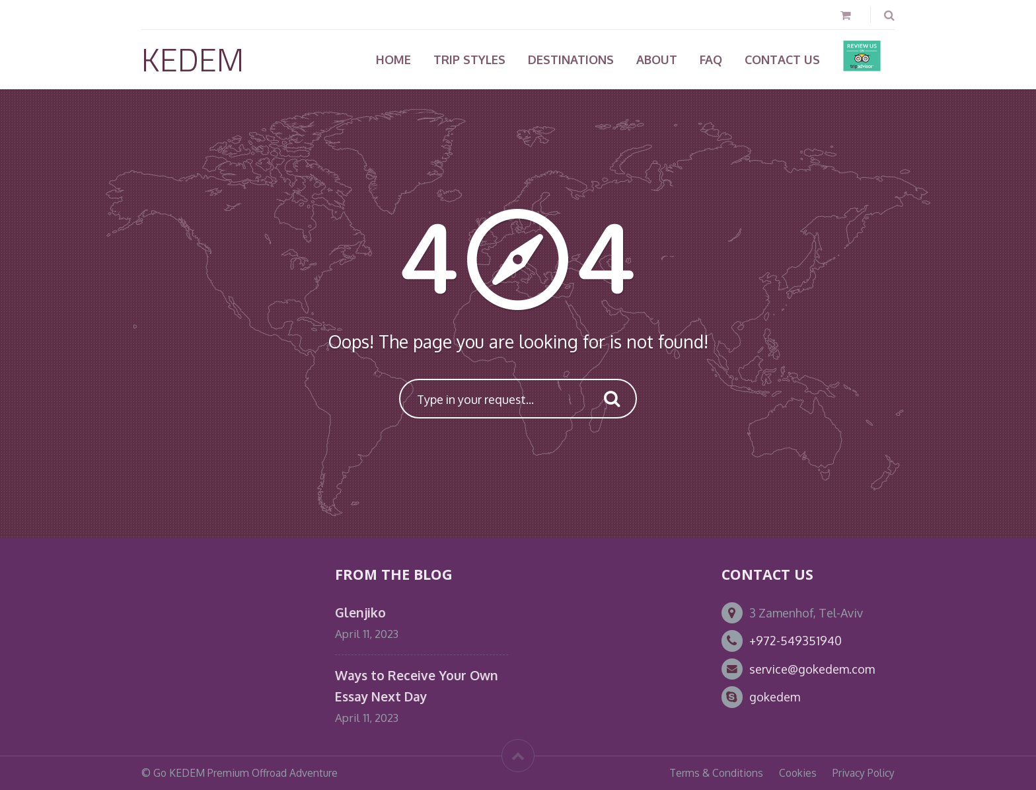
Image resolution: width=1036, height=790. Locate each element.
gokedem (774, 697)
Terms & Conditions (716, 772)
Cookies (798, 772)
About (656, 59)
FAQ (711, 59)
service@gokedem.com (812, 669)
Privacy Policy (863, 772)
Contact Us (782, 59)
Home (393, 59)
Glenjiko (360, 612)
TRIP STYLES (469, 59)
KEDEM (192, 59)
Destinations (571, 59)
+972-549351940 (795, 640)
